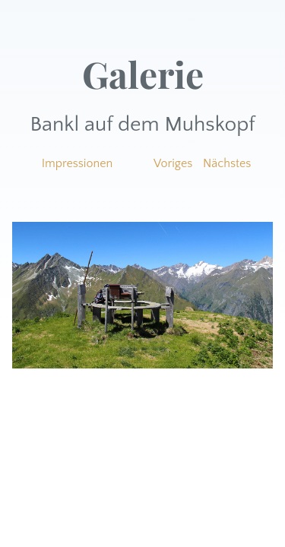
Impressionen (77, 163)
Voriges (173, 163)
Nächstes (227, 163)
